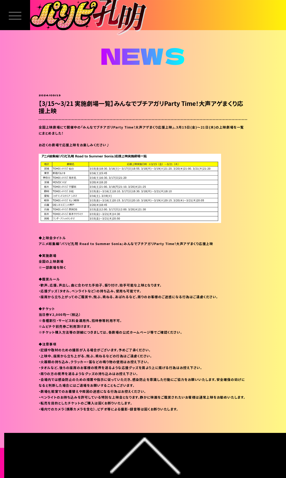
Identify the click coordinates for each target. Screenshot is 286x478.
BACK (55, 433)
